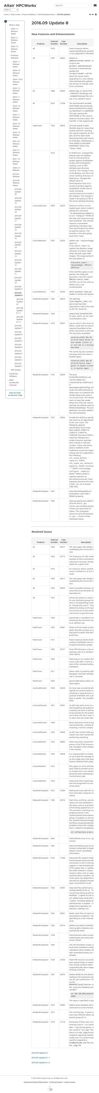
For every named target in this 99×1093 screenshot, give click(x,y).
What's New (15, 14)
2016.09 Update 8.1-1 (19, 310)
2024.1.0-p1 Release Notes (18, 82)
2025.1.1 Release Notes (14, 40)
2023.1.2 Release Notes (16, 91)
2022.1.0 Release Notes (16, 135)
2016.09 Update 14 (18, 245)
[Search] (88, 5)
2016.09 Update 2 (18, 358)
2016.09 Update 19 (18, 201)
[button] (8, 25)
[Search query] (72, 5)
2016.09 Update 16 (18, 227)
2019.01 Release (16, 175)
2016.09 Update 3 (18, 352)
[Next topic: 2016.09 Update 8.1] (93, 14)
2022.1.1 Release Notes (16, 117)
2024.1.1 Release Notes (16, 64)
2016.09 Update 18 (18, 209)
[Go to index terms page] (92, 6)
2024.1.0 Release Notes (16, 73)
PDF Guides (16, 370)
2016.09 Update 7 (18, 327)
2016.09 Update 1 (18, 365)
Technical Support (56, 1082)
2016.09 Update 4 (18, 346)
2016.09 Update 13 (18, 254)
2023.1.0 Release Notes (16, 108)
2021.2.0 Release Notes (16, 144)
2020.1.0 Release (16, 169)
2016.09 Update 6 (18, 333)
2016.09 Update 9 (18, 288)
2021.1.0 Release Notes (16, 161)
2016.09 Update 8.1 (19, 302)
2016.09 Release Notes (46, 14)
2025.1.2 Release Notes (14, 31)
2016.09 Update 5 (18, 339)
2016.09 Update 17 (18, 218)
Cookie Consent (69, 1082)
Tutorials (14, 383)
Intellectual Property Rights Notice (36, 1082)
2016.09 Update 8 (63, 14)
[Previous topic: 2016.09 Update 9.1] (90, 14)
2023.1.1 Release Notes (16, 99)
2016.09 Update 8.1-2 (19, 319)
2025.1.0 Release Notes (14, 49)
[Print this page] (96, 14)
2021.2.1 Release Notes (16, 153)
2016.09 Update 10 (18, 280)
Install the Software (13, 375)
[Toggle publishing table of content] (5, 21)
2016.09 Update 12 (18, 262)
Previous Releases (29, 14)
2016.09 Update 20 (18, 192)
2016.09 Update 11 (18, 271)
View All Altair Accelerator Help (15, 394)
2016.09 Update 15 (18, 236)
